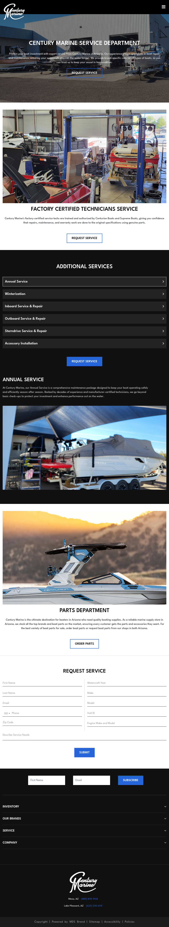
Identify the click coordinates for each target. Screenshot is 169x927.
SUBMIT (84, 752)
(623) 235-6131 (94, 906)
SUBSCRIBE (130, 780)
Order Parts (84, 643)
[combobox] (7, 713)
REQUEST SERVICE (84, 72)
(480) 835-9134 (89, 899)
